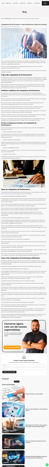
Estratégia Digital (7, 18)
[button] (8, 3)
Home (2, 18)
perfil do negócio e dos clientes (8, 193)
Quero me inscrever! (9, 372)
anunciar (10, 100)
